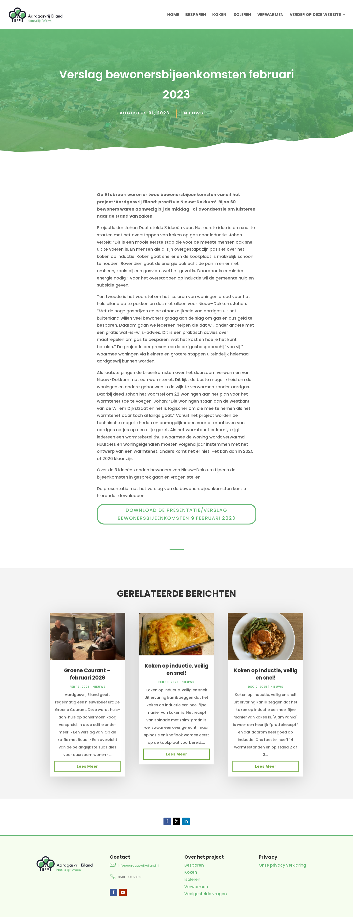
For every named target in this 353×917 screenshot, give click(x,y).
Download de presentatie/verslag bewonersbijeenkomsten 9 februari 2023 (176, 514)
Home (173, 15)
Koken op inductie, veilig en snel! (176, 675)
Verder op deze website (315, 15)
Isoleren (241, 15)
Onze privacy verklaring (282, 865)
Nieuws (193, 113)
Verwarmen (270, 15)
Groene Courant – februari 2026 (87, 679)
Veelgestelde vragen (205, 894)
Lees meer (87, 771)
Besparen (195, 15)
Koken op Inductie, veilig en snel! (265, 679)
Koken (219, 15)
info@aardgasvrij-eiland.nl (138, 865)
